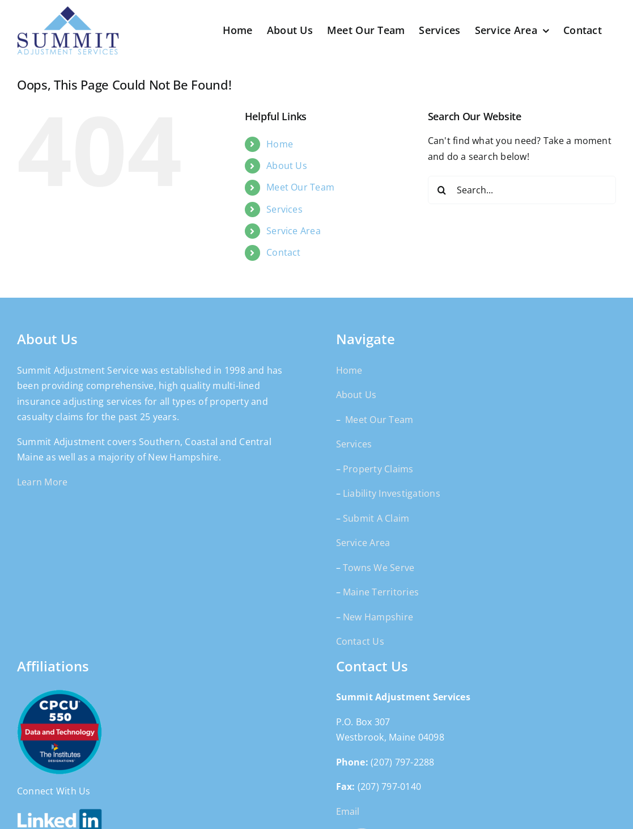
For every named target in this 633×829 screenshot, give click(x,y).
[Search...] (522, 190)
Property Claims (378, 469)
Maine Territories (381, 592)
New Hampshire (378, 617)
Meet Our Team (300, 187)
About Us (286, 165)
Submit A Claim (376, 518)
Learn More (42, 482)
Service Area (293, 231)
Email (348, 811)
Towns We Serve (378, 567)
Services (284, 209)
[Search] (442, 190)
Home (279, 144)
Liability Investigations (391, 493)
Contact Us (360, 641)
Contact (283, 252)
